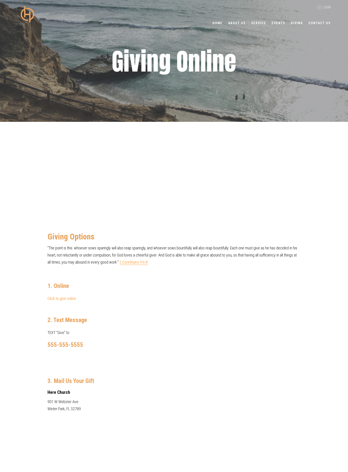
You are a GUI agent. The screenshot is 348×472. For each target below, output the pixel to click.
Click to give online (61, 298)
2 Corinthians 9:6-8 (133, 262)
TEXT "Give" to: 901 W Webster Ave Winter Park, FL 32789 (174, 322)
